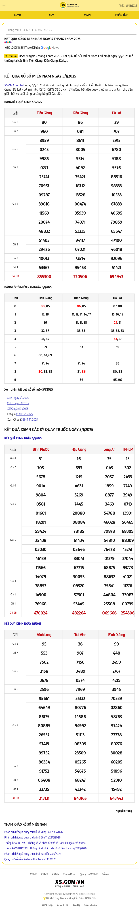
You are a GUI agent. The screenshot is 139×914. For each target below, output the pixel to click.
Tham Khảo (69, 874)
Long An (109, 449)
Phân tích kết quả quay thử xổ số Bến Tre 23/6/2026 (32, 837)
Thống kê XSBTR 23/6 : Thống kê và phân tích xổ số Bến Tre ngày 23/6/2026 (45, 848)
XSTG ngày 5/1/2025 (17, 408)
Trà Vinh (80, 634)
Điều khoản (90, 905)
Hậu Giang (78, 449)
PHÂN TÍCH (121, 15)
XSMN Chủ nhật (14, 85)
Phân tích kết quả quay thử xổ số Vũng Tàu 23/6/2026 (33, 832)
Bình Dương (116, 634)
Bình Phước (41, 449)
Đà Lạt (116, 113)
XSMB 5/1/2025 (24, 414)
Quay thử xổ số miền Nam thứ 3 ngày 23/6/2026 (30, 859)
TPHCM (127, 449)
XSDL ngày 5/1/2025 (18, 398)
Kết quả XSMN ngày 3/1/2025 (22, 623)
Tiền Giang (44, 113)
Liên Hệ (76, 905)
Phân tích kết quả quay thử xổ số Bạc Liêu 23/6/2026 (32, 854)
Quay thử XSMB (89, 874)
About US (62, 905)
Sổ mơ (105, 874)
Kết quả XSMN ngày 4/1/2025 (23, 438)
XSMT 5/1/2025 (29, 419)
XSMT (52, 15)
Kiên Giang (80, 113)
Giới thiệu (47, 905)
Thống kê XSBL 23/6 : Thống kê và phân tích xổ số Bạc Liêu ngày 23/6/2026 (44, 843)
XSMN (86, 15)
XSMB (17, 15)
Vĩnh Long (44, 634)
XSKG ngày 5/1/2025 (18, 403)
